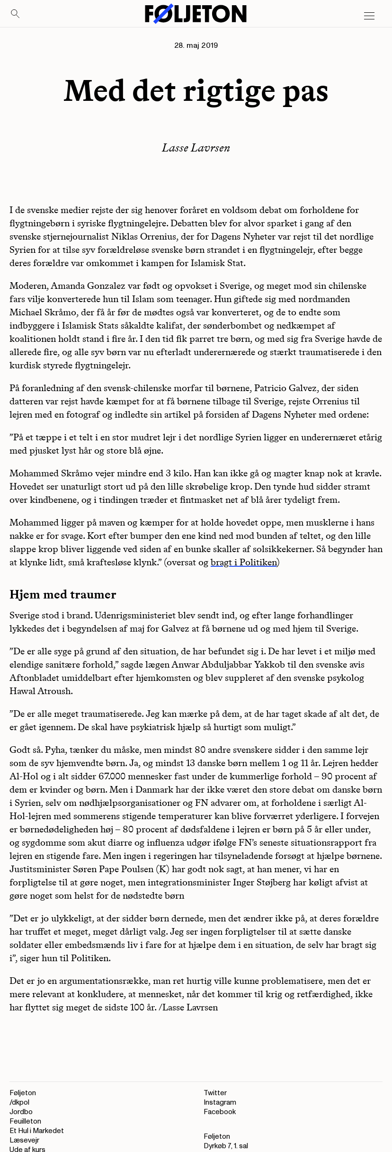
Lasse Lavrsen (196, 147)
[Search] (15, 14)
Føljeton (22, 1093)
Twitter (215, 1093)
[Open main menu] (369, 16)
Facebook (220, 1112)
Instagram (220, 1102)
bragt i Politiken (243, 562)
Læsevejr (24, 1140)
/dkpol (19, 1102)
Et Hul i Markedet (36, 1131)
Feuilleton (25, 1121)
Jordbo (21, 1112)
